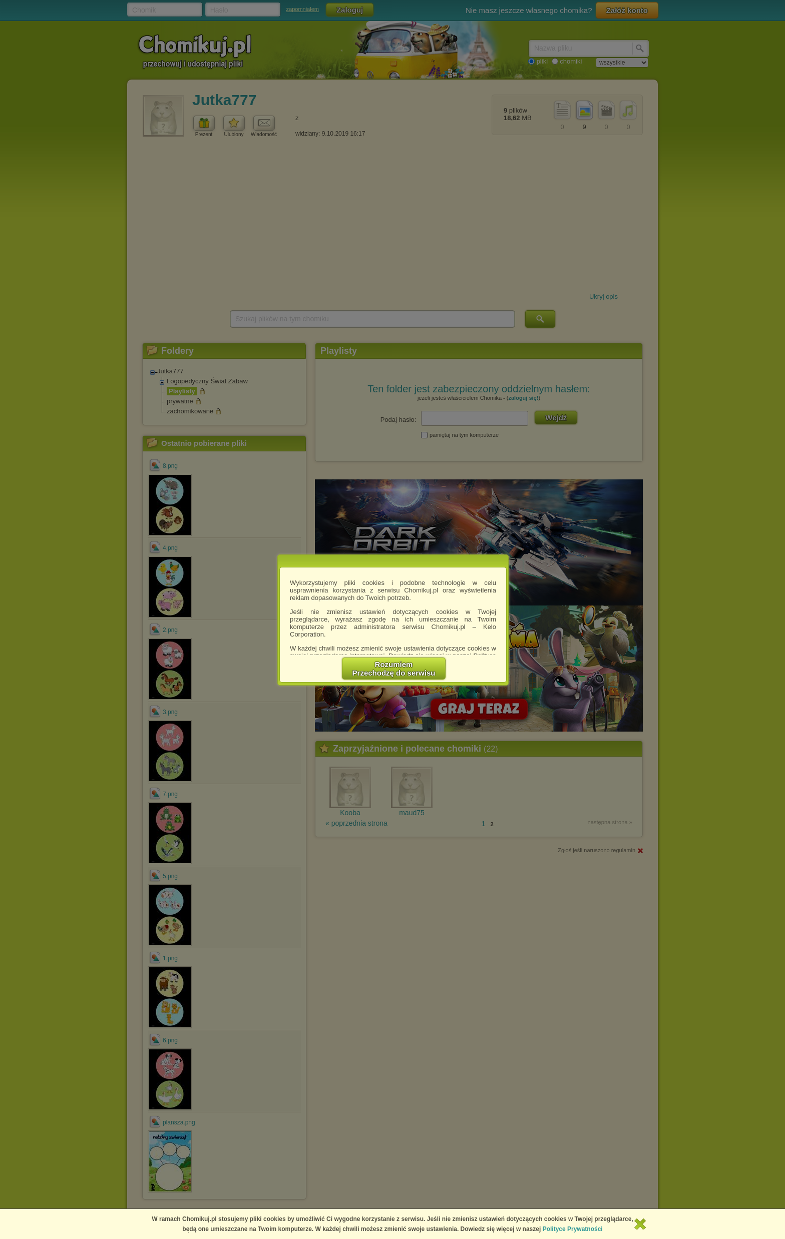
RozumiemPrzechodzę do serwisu (394, 668)
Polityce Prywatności (573, 1228)
